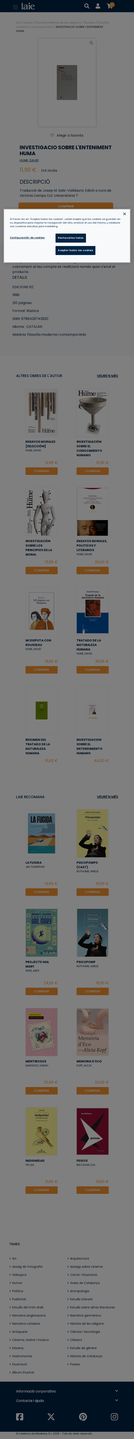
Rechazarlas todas (71, 238)
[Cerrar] (124, 214)
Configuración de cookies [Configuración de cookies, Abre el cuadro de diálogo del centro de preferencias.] (27, 237)
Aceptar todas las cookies (75, 250)
